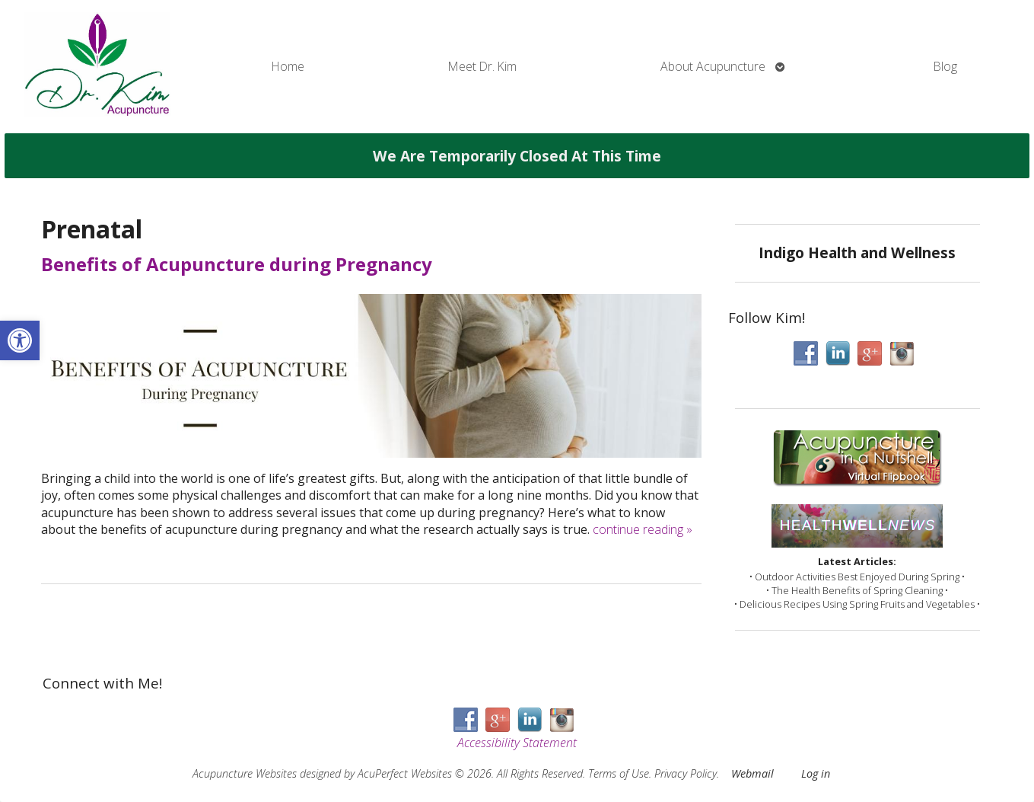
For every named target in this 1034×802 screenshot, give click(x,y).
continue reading (642, 529)
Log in (815, 773)
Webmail (752, 773)
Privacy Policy (685, 773)
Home (288, 66)
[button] (20, 340)
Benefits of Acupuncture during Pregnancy (236, 263)
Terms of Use (618, 773)
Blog (945, 66)
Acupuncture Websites (244, 773)
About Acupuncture (712, 66)
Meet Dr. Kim (482, 66)
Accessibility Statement (517, 742)
